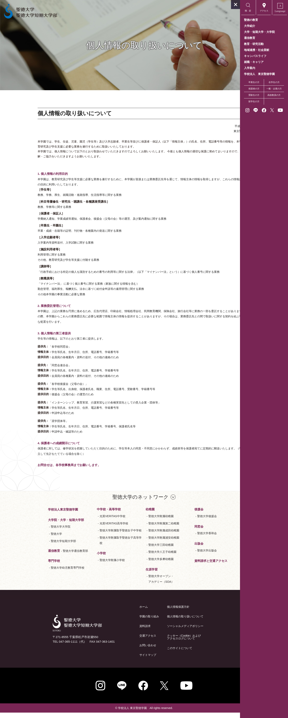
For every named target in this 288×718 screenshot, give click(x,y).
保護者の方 (253, 88)
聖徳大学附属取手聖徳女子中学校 (97, 535)
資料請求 (121, 631)
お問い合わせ (123, 650)
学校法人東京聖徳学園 (39, 514)
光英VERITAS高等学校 (90, 528)
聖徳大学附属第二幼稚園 (139, 528)
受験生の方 (253, 95)
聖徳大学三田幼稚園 (137, 550)
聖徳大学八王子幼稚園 (138, 557)
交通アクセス (123, 641)
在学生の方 (274, 82)
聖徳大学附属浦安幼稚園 (139, 542)
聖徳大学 (32, 539)
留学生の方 (253, 101)
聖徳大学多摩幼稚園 (137, 564)
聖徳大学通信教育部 (51, 556)
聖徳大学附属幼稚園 (137, 521)
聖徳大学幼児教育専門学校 (43, 572)
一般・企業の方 (274, 88)
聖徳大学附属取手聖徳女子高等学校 (97, 545)
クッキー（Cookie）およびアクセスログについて (160, 642)
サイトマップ (123, 660)
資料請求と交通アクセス (186, 566)
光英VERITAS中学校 (88, 521)
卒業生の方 (253, 82)
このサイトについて (155, 653)
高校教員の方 (274, 95)
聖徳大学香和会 (183, 538)
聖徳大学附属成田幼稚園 (139, 535)
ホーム (119, 612)
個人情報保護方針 (154, 612)
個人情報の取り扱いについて (161, 621)
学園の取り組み (125, 621)
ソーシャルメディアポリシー (161, 631)
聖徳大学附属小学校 (88, 565)
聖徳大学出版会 (183, 555)
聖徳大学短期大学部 (39, 546)
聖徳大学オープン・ (137, 585)
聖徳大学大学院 (36, 532)
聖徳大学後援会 (183, 521)
